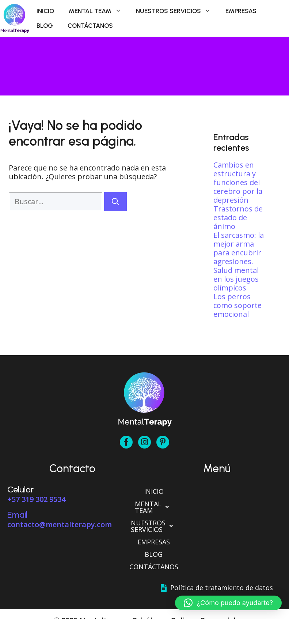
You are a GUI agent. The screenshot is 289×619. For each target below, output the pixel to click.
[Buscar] (115, 201)
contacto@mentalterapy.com (59, 524)
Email (17, 514)
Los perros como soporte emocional (237, 305)
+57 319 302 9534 (36, 499)
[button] (217, 504)
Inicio (45, 11)
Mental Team (99, 11)
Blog (45, 25)
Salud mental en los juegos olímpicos (236, 279)
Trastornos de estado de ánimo (238, 217)
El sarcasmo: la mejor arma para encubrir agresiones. (238, 248)
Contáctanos (90, 25)
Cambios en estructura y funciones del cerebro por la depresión (237, 182)
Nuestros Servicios (177, 11)
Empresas (240, 11)
